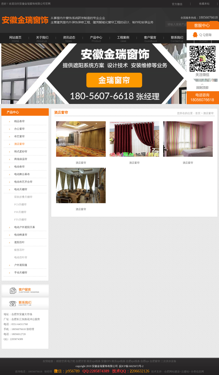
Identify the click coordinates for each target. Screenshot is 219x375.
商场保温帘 (20, 159)
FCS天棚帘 (20, 204)
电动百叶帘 (20, 257)
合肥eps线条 (133, 361)
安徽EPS (106, 361)
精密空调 (61, 361)
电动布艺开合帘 (23, 181)
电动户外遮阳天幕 (24, 227)
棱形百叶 (19, 249)
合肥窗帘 (155, 361)
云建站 (185, 371)
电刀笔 (71, 361)
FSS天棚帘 (20, 212)
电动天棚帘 (20, 189)
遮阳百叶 (19, 242)
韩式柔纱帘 (20, 151)
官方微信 (177, 4)
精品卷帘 (19, 121)
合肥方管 (81, 361)
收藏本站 (204, 3)
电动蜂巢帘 (20, 234)
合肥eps (144, 361)
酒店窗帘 (19, 143)
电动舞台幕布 (22, 174)
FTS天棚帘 (20, 219)
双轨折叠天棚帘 (23, 196)
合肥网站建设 (172, 371)
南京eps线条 (94, 361)
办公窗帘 (19, 128)
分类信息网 (197, 371)
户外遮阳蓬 (20, 264)
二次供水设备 (168, 361)
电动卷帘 (19, 166)
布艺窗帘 (19, 136)
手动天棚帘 (20, 272)
